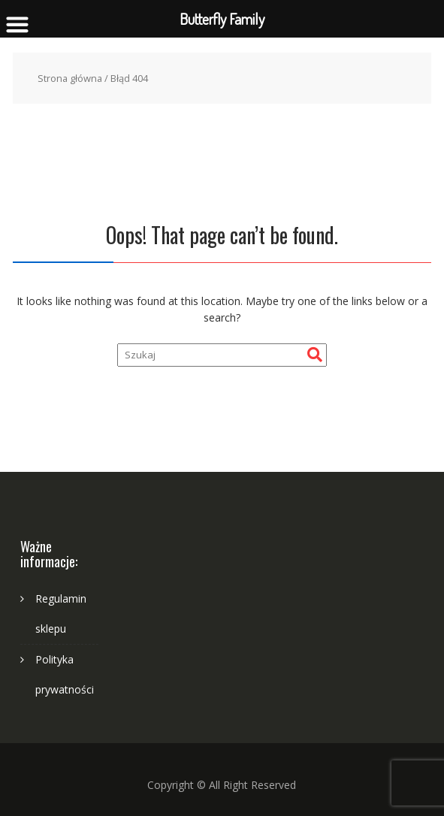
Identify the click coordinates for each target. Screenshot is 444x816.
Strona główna (70, 78)
